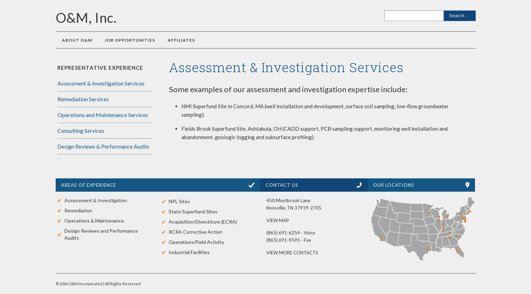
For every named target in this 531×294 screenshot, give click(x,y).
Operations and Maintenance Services (102, 114)
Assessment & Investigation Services (101, 83)
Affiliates (181, 40)
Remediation (78, 210)
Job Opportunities (130, 40)
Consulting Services (80, 130)
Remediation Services (83, 99)
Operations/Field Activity (196, 242)
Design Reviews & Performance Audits (103, 146)
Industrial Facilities (189, 252)
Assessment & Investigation (95, 200)
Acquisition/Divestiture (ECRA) (203, 222)
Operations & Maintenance (94, 221)
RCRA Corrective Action (195, 232)
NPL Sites (179, 201)
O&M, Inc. (86, 17)
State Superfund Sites (193, 211)
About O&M (77, 40)
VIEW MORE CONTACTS (292, 252)
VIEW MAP (277, 220)
